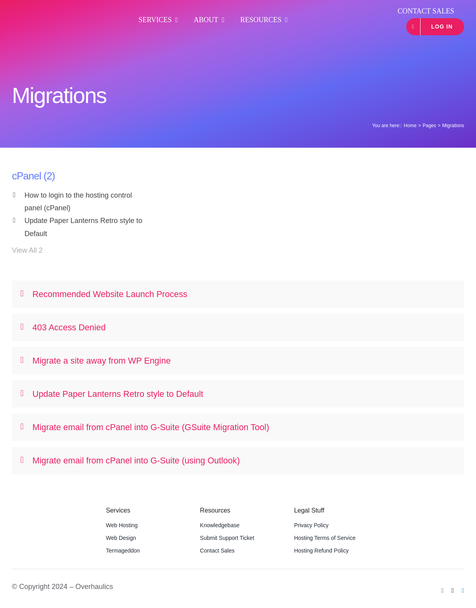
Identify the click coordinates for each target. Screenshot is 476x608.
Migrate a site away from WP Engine (96, 361)
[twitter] (452, 590)
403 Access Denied (63, 327)
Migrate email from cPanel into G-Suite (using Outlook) (130, 460)
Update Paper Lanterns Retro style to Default (83, 227)
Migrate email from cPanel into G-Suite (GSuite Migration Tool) (145, 427)
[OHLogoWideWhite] (50, 14)
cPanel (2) (33, 176)
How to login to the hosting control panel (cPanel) (78, 201)
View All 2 (27, 250)
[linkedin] (463, 590)
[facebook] (443, 590)
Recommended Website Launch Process (104, 294)
